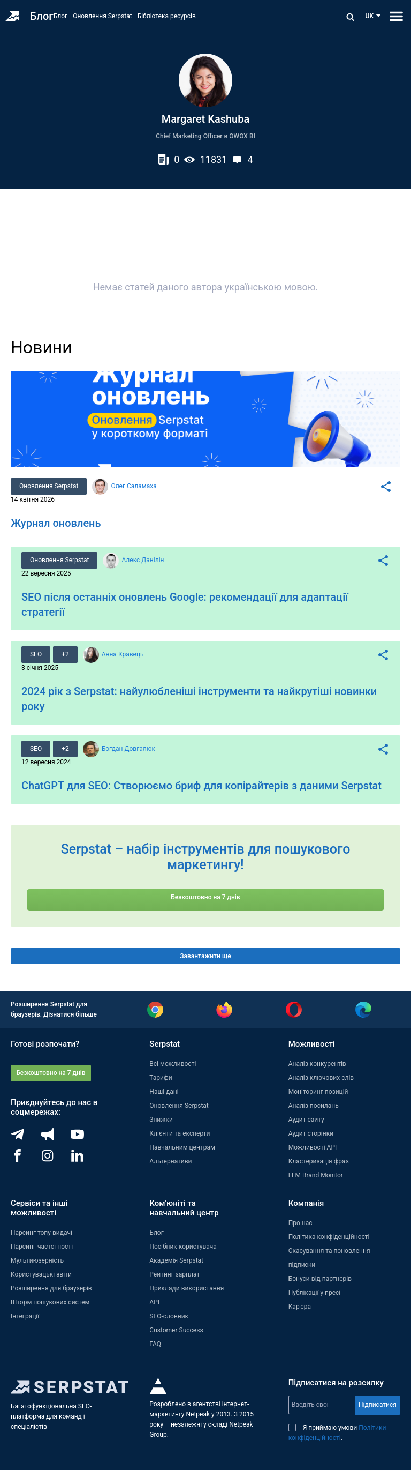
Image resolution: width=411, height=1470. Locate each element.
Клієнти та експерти (179, 1133)
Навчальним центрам (182, 1147)
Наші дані (163, 1091)
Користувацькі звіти (41, 1274)
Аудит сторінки (310, 1133)
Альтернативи (170, 1161)
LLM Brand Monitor (315, 1175)
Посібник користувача (183, 1246)
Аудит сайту (306, 1119)
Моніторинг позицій (318, 1091)
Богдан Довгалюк (128, 748)
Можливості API (312, 1147)
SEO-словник (168, 1316)
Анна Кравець (123, 654)
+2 (65, 654)
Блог (42, 16)
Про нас (300, 1223)
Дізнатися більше (70, 1014)
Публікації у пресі (314, 1292)
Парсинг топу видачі (41, 1232)
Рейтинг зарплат (174, 1274)
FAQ (155, 1344)
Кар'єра (299, 1306)
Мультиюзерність (37, 1260)
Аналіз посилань (313, 1105)
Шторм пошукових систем (50, 1302)
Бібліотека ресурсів (167, 16)
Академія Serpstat (176, 1260)
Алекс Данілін (142, 560)
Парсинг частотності (42, 1246)
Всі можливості (172, 1064)
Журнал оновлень (56, 523)
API (154, 1302)
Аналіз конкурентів (317, 1064)
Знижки (161, 1119)
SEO (36, 654)
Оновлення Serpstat (102, 16)
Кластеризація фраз (318, 1161)
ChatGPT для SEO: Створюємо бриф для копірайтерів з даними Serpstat (201, 785)
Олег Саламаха (133, 486)
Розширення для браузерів (51, 1288)
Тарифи (160, 1077)
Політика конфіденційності (329, 1237)
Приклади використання (186, 1288)
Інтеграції (25, 1316)
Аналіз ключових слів (321, 1077)
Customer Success (176, 1330)
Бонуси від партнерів (320, 1278)
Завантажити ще (205, 956)
